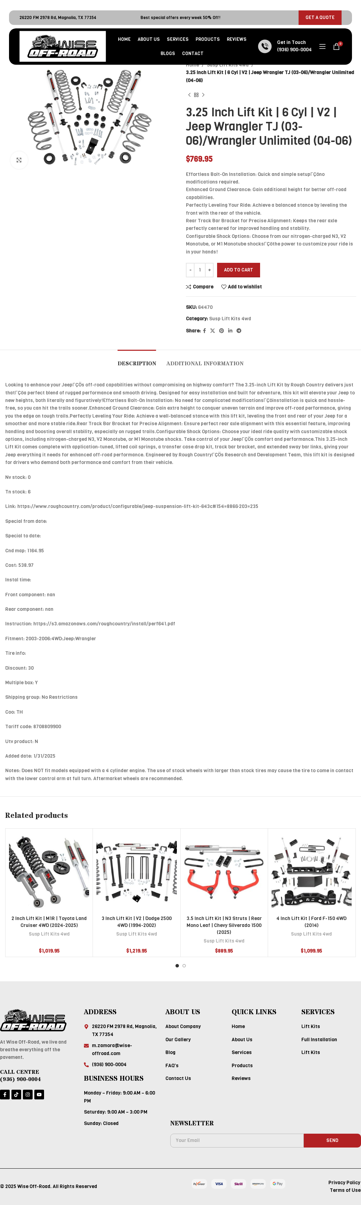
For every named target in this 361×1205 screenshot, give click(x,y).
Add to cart (238, 270)
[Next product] (203, 94)
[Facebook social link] (204, 331)
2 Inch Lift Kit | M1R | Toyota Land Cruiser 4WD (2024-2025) (49, 922)
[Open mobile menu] (322, 46)
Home (192, 65)
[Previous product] (189, 94)
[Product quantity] (200, 270)
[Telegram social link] (238, 331)
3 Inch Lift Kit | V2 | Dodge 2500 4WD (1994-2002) (137, 922)
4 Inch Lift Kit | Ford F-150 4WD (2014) (311, 922)
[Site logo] (62, 46)
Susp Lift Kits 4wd (228, 65)
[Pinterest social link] (221, 331)
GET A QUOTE (320, 17)
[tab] (137, 360)
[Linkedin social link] (230, 331)
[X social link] (212, 331)
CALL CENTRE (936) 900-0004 (20, 1075)
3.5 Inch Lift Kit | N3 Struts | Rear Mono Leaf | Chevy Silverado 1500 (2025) (224, 925)
